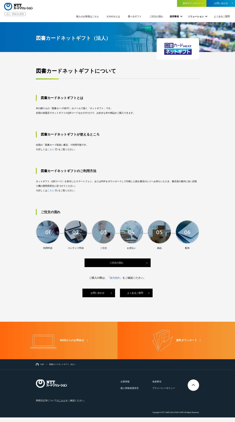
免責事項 (158, 386)
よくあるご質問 (222, 16)
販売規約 (115, 277)
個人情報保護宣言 (133, 393)
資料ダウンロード (191, 3)
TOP (42, 369)
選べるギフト (139, 16)
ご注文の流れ (158, 16)
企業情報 (128, 386)
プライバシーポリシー (164, 393)
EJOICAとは (120, 16)
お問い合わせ (220, 3)
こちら (50, 149)
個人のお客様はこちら (96, 16)
